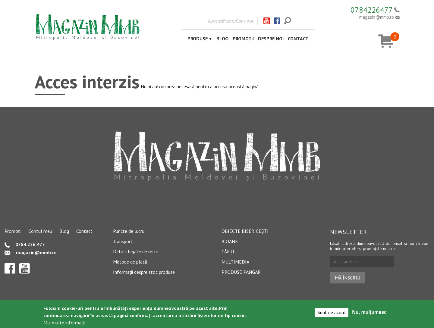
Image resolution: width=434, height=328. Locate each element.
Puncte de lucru (128, 231)
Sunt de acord (331, 313)
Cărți (228, 251)
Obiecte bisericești (245, 231)
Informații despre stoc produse (144, 272)
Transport (123, 241)
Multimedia (235, 262)
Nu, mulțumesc (369, 312)
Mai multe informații (64, 323)
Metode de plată (130, 262)
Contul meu (40, 231)
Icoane (230, 241)
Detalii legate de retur (135, 251)
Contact (298, 39)
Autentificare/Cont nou (231, 21)
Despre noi (271, 39)
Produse (197, 39)
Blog (222, 39)
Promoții (243, 39)
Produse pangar (241, 272)
